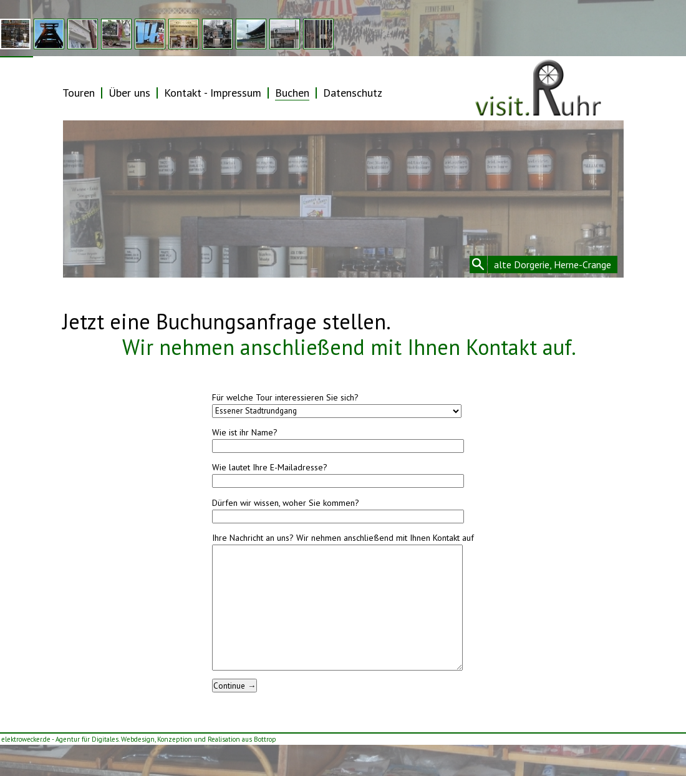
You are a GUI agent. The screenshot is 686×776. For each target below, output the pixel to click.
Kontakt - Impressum (212, 92)
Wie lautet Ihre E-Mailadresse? (269, 467)
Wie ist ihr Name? (245, 432)
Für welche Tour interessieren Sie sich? (285, 397)
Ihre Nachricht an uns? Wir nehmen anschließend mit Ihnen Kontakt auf (343, 537)
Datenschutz (352, 92)
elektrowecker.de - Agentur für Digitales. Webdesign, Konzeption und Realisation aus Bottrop (138, 739)
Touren (78, 92)
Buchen (292, 92)
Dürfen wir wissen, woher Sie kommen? (285, 502)
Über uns (129, 92)
